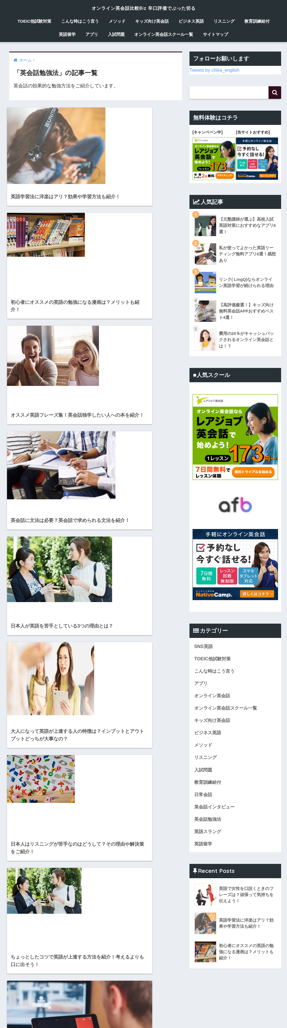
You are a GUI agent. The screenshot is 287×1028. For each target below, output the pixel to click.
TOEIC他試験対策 (34, 21)
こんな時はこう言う (80, 21)
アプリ (91, 34)
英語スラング (208, 833)
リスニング (224, 21)
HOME (143, 1007)
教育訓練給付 (257, 21)
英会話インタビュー (215, 808)
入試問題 (116, 34)
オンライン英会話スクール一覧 (163, 34)
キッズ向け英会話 (152, 21)
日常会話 (203, 795)
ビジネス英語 (191, 21)
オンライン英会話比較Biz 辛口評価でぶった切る (143, 7)
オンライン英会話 (213, 695)
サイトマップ (215, 34)
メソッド (117, 21)
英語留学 (67, 34)
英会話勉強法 (208, 821)
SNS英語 (203, 645)
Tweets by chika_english (214, 70)
